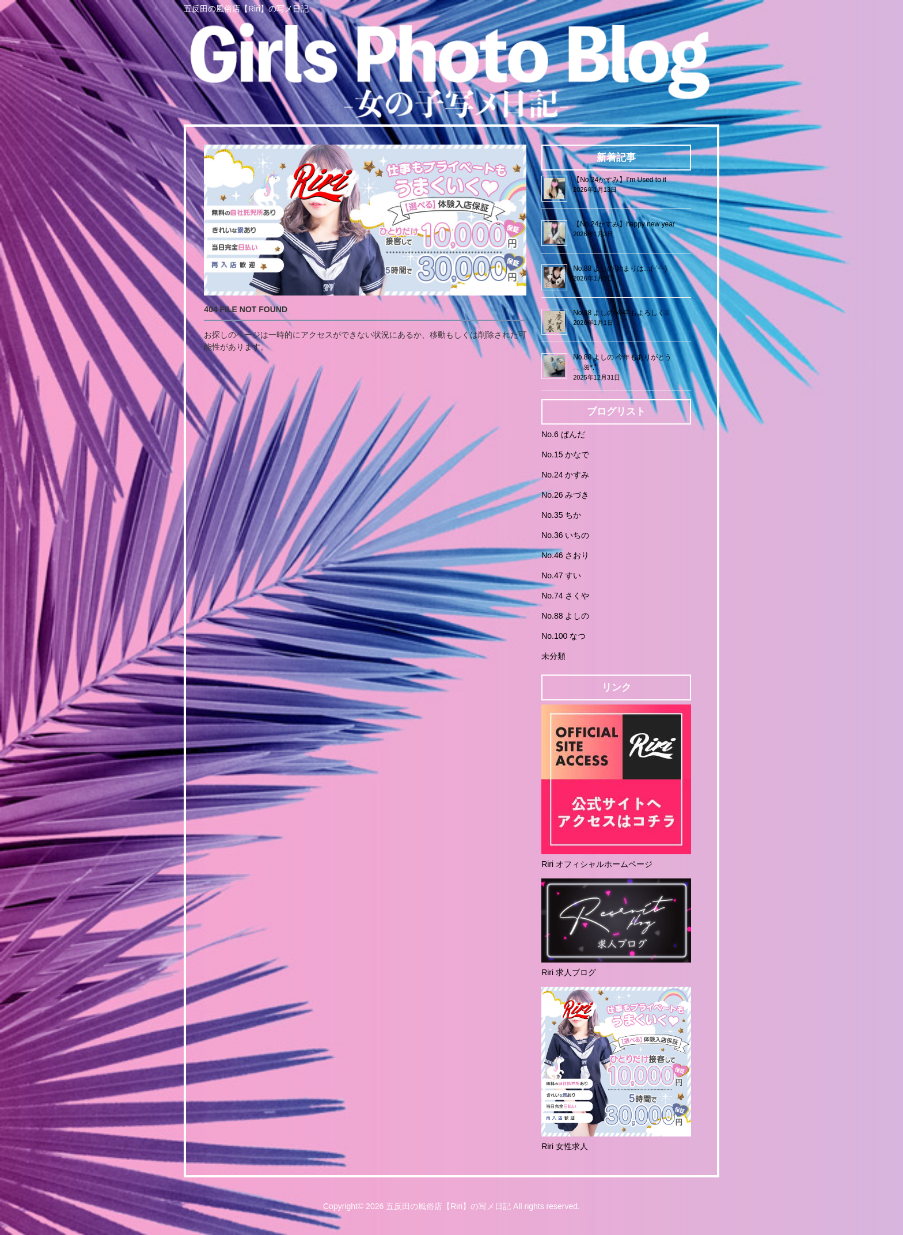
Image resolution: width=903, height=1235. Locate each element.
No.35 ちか (561, 515)
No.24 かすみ (565, 474)
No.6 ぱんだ (563, 434)
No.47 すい (561, 575)
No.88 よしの (565, 615)
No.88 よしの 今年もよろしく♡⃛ (621, 313)
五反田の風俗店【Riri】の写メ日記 (448, 1206)
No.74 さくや (565, 595)
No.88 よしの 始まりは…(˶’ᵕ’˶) (620, 268)
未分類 (553, 656)
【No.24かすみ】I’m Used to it (619, 180)
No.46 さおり (565, 555)
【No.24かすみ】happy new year (624, 224)
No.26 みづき (565, 494)
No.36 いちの (565, 535)
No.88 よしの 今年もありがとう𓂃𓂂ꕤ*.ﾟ (622, 362)
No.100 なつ (563, 636)
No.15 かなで (565, 454)
